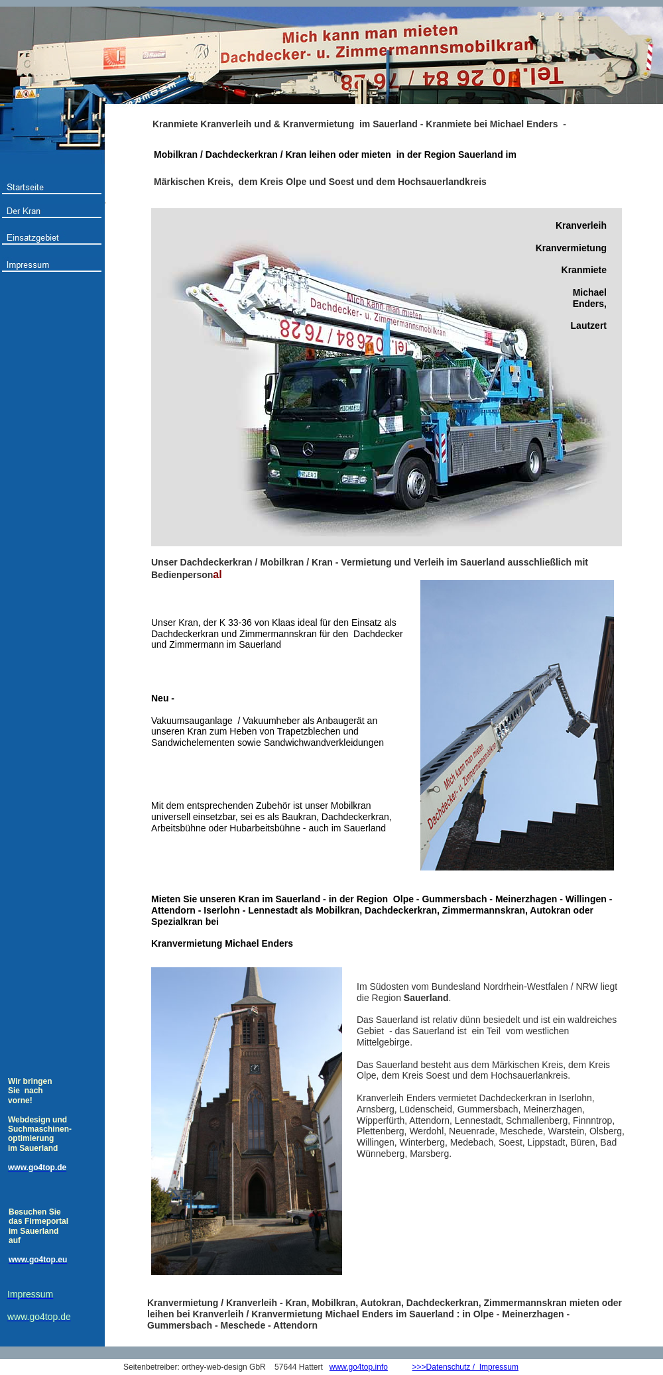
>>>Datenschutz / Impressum (465, 1367)
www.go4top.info (359, 1367)
